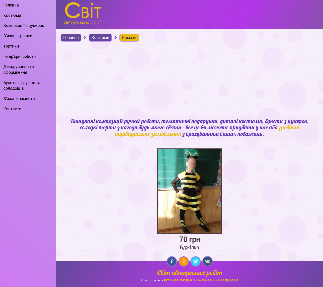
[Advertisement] (190, 79)
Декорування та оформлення (18, 69)
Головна (11, 5)
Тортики (11, 46)
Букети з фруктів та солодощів (21, 85)
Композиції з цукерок (23, 25)
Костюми (12, 15)
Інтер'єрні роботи (19, 56)
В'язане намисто (19, 98)
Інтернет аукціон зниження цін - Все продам (201, 280)
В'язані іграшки (17, 35)
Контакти (12, 108)
